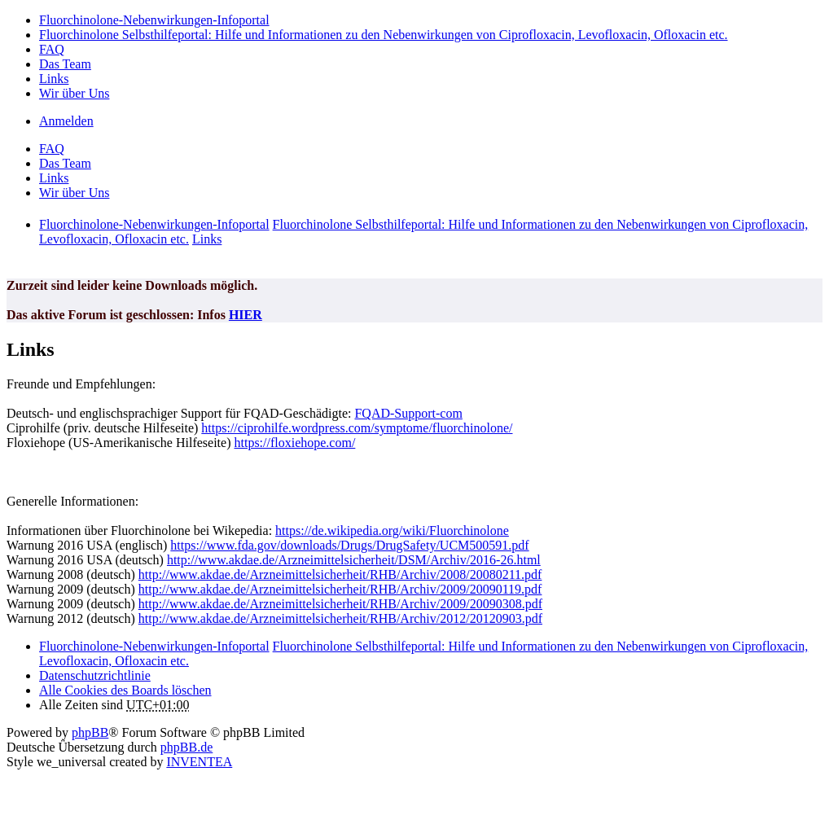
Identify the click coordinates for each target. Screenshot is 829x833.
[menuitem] (95, 675)
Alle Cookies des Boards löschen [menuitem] (125, 690)
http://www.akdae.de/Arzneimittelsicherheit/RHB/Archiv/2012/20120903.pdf (340, 618)
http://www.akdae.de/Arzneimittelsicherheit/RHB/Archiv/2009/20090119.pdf (340, 589)
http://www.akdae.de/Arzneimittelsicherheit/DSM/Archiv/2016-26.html (354, 560)
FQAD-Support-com (408, 413)
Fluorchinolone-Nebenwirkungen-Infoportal (154, 646)
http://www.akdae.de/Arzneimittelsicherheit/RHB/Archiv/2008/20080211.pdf (340, 574)
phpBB (90, 732)
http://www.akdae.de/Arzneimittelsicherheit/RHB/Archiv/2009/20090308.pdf (340, 604)
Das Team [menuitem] (65, 64)
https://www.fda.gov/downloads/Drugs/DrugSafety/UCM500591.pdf (349, 545)
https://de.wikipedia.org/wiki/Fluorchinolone (392, 530)
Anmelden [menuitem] (66, 121)
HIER (245, 315)
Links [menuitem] (53, 78)
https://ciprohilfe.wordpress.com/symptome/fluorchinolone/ (356, 428)
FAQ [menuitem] (51, 49)
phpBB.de (186, 747)
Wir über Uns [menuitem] (74, 93)
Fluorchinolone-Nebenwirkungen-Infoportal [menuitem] (154, 20)
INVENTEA (199, 762)
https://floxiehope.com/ (294, 442)
